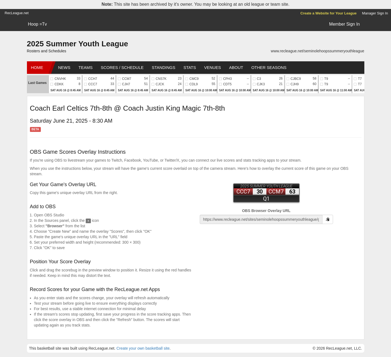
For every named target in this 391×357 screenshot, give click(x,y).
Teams (86, 67)
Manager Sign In (375, 13)
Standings (163, 67)
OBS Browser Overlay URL (266, 210)
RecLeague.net (17, 13)
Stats (189, 67)
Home (37, 67)
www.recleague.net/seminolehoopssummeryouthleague (317, 51)
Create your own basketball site (143, 348)
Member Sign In (344, 24)
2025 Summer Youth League (77, 44)
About (236, 67)
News (64, 67)
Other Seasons (269, 67)
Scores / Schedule (122, 67)
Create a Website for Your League (328, 13)
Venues (212, 67)
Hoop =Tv (37, 24)
